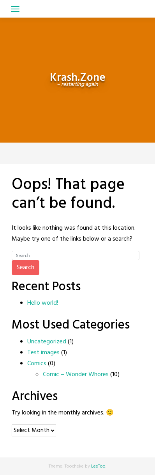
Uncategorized (46, 342)
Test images (43, 353)
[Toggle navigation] (15, 9)
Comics (36, 364)
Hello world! (42, 303)
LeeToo (98, 466)
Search (25, 267)
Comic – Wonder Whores (76, 375)
